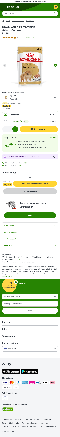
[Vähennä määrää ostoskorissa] (5, 129)
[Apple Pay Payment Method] (45, 383)
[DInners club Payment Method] (39, 383)
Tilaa (30, 311)
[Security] (7, 409)
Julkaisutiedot (47, 420)
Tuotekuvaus (30, 226)
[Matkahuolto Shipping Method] (5, 398)
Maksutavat (44, 423)
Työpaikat (18, 420)
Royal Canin (30, 21)
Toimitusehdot (14, 423)
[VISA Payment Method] (5, 383)
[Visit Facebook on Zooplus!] (3, 364)
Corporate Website (32, 420)
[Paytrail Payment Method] (32, 383)
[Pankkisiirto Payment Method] (7, 387)
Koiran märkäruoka (18, 21)
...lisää (25, 163)
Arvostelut (30, 245)
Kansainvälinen (10, 343)
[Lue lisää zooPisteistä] (54, 156)
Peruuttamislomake (29, 423)
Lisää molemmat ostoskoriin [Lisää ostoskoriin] (39, 184)
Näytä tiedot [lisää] (30, 191)
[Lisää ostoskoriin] (39, 129)
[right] (55, 65)
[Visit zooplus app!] (11, 373)
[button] (20, 103)
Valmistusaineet (30, 232)
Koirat (8, 21)
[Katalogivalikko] (3, 7)
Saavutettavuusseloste (47, 426)
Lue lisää (53, 137)
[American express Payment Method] (25, 383)
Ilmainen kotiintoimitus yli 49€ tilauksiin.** (30, 1)
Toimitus (5, 426)
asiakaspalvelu (7, 276)
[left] (4, 65)
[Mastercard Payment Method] (12, 383)
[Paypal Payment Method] (18, 383)
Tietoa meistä (7, 420)
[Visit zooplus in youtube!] (9, 364)
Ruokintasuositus (30, 239)
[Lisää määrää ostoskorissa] (15, 129)
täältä (19, 259)
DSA (4, 423)
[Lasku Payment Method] (16, 387)
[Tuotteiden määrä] (10, 129)
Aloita (30, 215)
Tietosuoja (15, 426)
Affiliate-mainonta (29, 426)
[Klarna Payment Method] (52, 383)
